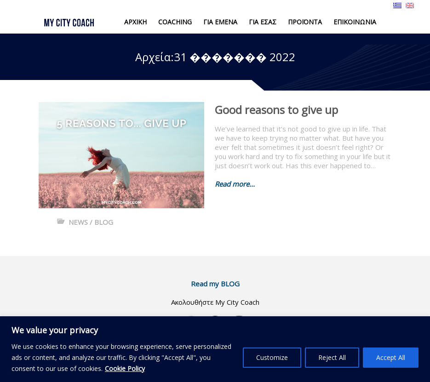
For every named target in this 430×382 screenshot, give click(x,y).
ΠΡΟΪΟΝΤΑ (305, 21)
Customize (272, 357)
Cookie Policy (125, 368)
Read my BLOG (215, 283)
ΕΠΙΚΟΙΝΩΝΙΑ (354, 21)
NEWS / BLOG (91, 222)
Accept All (390, 357)
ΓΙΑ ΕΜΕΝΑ (220, 21)
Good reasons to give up (276, 109)
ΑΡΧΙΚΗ (135, 21)
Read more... (235, 183)
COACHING (175, 21)
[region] (215, 349)
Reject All (332, 357)
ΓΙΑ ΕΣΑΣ (262, 21)
